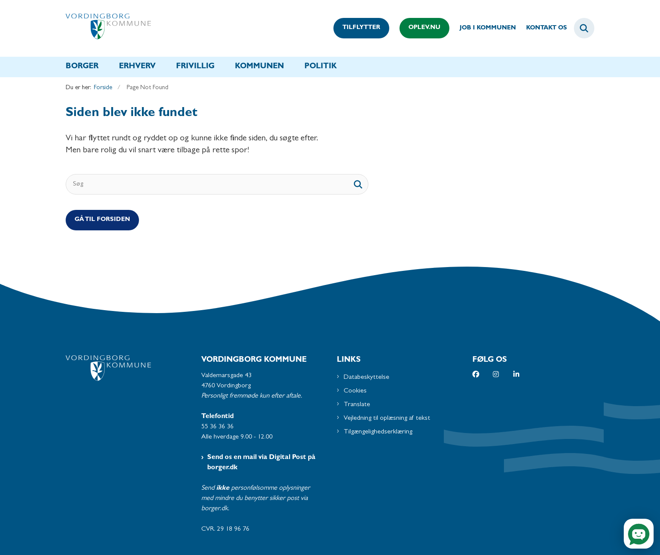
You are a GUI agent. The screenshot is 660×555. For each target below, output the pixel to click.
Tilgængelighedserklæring (378, 432)
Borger (82, 67)
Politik (320, 67)
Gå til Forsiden (102, 220)
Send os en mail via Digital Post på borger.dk (261, 462)
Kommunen (259, 67)
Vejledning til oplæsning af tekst (387, 418)
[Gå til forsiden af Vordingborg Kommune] (108, 28)
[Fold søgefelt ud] (584, 28)
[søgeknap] (358, 184)
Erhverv (137, 67)
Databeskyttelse (366, 377)
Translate (357, 404)
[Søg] (217, 184)
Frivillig (195, 67)
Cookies (355, 391)
